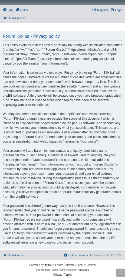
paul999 (84, 269)
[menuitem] (8, 10)
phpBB (48, 265)
